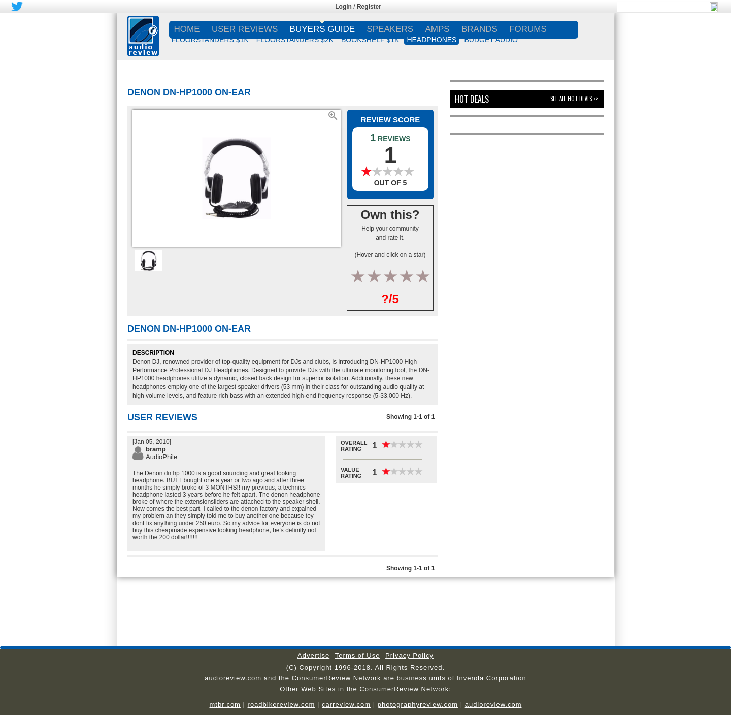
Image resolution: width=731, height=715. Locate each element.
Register (369, 6)
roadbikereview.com (281, 704)
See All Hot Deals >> (574, 98)
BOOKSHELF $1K (370, 40)
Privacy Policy (409, 655)
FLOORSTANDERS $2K (295, 40)
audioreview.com (493, 704)
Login (343, 6)
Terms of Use (357, 655)
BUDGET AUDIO (491, 40)
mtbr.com (224, 704)
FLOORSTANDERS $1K (210, 40)
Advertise (313, 655)
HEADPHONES (431, 40)
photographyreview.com (418, 704)
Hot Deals (472, 99)
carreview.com (346, 704)
